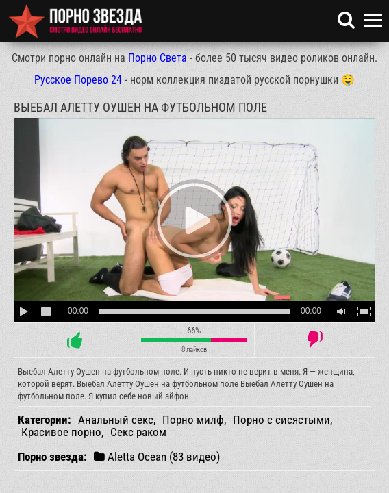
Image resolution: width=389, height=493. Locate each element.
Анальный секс (115, 420)
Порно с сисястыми (281, 420)
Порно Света (157, 57)
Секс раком (138, 432)
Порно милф (193, 420)
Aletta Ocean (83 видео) (157, 456)
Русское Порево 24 (78, 79)
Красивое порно (61, 432)
